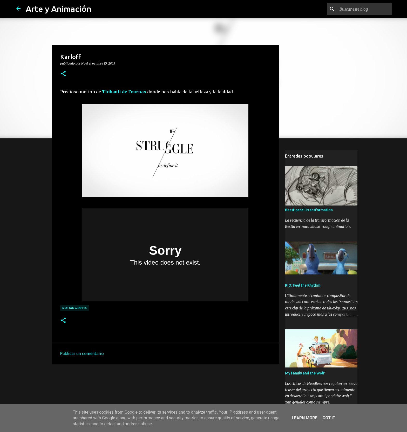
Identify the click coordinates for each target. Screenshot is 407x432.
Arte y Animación (58, 8)
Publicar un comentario (82, 353)
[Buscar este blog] (364, 9)
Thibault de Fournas (124, 91)
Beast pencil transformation (309, 210)
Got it (328, 417)
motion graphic (74, 307)
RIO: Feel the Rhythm (302, 286)
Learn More (304, 417)
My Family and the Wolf (304, 374)
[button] (63, 73)
